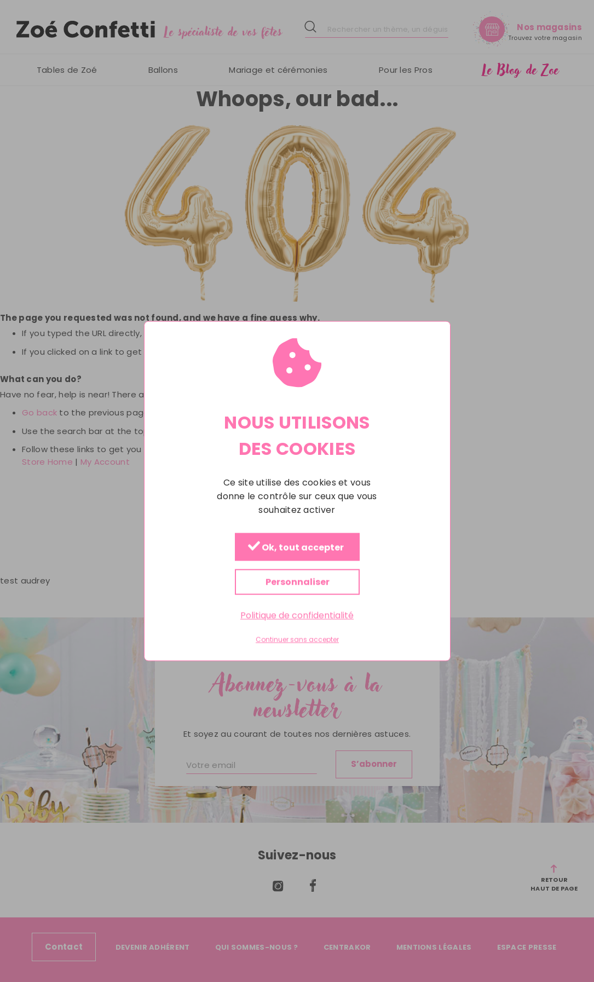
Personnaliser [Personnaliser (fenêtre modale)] (297, 581)
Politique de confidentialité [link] (297, 615)
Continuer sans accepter (297, 640)
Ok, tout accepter (295, 547)
